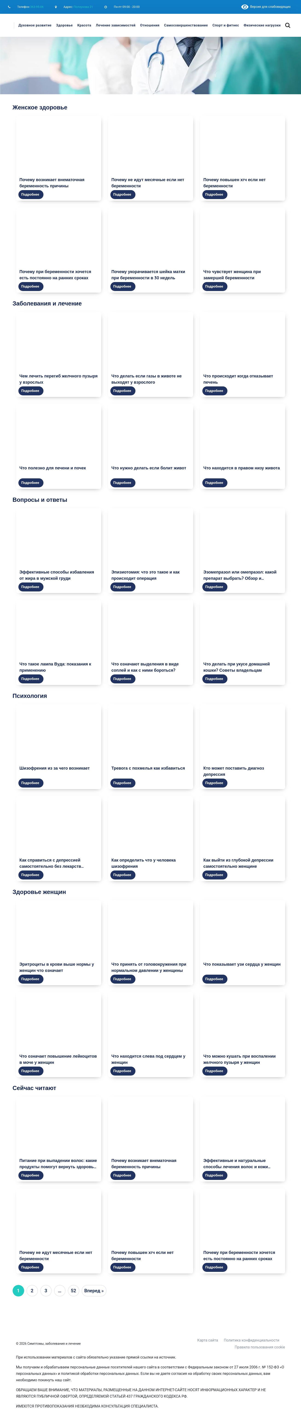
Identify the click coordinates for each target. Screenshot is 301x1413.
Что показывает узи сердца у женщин (242, 964)
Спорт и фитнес (225, 25)
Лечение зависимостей (115, 25)
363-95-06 (36, 7)
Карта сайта (207, 1340)
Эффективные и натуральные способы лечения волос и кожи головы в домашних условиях (236, 1167)
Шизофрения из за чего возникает (55, 768)
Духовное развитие (35, 25)
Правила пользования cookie (260, 1347)
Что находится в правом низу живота (242, 468)
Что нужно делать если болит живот (149, 468)
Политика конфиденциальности (251, 1340)
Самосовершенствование (186, 25)
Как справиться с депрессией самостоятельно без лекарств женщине (50, 866)
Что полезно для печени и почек (53, 468)
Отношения (149, 25)
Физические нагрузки (262, 25)
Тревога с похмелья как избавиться (148, 768)
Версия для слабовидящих (266, 7)
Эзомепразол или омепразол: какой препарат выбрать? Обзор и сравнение (240, 578)
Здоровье (64, 25)
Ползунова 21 (83, 7)
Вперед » (94, 1290)
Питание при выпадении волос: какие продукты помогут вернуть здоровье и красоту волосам (58, 1167)
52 (73, 1290)
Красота (84, 25)
